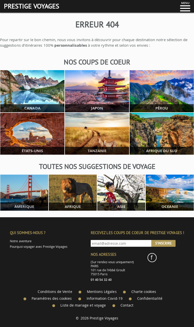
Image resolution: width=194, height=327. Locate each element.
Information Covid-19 (105, 298)
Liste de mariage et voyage (83, 305)
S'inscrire (163, 243)
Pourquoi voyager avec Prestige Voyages (38, 246)
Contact (126, 305)
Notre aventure (21, 241)
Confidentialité (149, 298)
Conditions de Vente (55, 291)
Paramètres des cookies (52, 298)
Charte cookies (143, 291)
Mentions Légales (102, 291)
